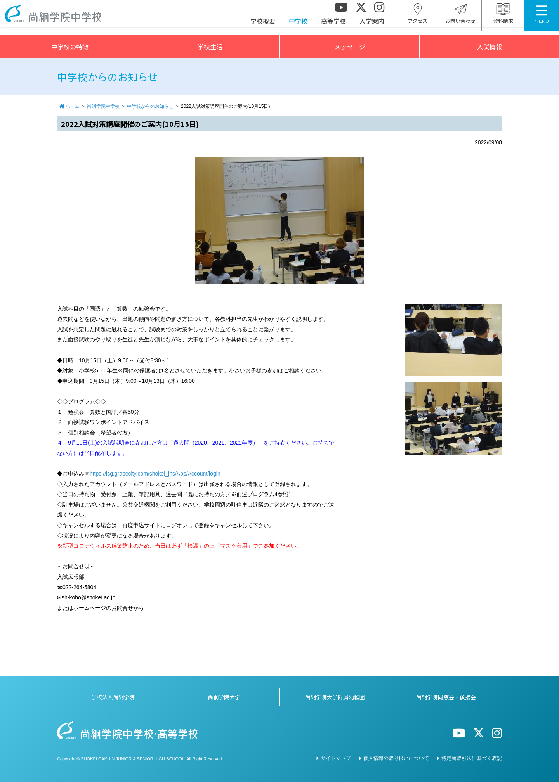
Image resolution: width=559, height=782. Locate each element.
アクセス (417, 18)
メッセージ (349, 46)
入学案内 (371, 25)
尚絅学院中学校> (60, 17)
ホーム (73, 106)
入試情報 (489, 46)
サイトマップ (336, 758)
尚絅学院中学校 (103, 106)
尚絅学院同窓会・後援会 (446, 697)
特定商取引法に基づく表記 (471, 758)
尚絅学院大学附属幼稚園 (335, 697)
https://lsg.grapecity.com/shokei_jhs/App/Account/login (155, 474)
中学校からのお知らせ (150, 106)
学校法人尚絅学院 (113, 697)
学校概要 (262, 25)
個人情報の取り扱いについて (396, 758)
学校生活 (210, 46)
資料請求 (503, 18)
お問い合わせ (460, 18)
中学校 (298, 25)
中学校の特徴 (70, 46)
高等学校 (333, 25)
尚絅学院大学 (224, 697)
